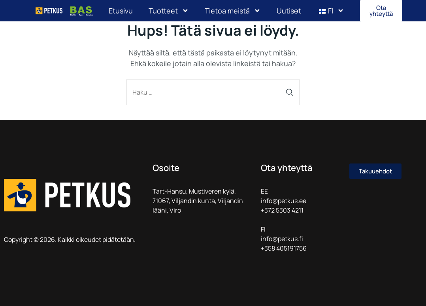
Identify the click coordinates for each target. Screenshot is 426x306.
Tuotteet (169, 10)
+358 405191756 (284, 248)
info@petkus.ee (283, 200)
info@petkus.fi (282, 238)
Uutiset (289, 10)
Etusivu (121, 10)
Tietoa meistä (233, 10)
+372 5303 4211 (282, 210)
